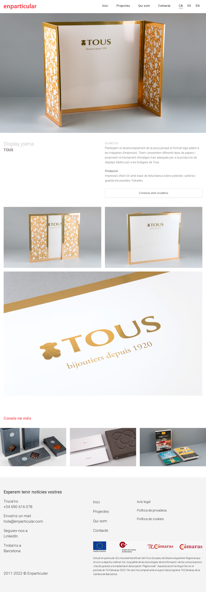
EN (198, 5)
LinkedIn (11, 536)
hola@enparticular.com (23, 521)
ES (189, 5)
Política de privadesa (152, 510)
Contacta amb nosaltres (153, 194)
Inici (105, 5)
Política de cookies (150, 519)
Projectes (123, 5)
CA (181, 5)
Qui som (144, 5)
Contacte (164, 5)
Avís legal (143, 502)
